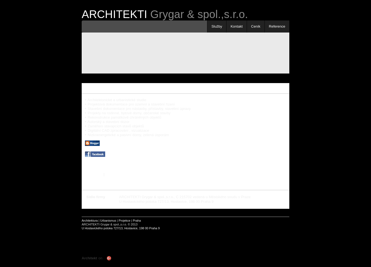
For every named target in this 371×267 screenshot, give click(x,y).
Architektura (90, 220)
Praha (137, 220)
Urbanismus (108, 220)
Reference (277, 26)
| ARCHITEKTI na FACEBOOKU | (122, 161)
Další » (110, 179)
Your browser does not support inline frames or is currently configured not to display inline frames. (143, 245)
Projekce (124, 220)
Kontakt (237, 26)
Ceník (255, 26)
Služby (216, 26)
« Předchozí (93, 179)
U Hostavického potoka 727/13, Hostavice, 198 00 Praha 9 (121, 228)
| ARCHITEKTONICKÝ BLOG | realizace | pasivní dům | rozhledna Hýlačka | (154, 150)
